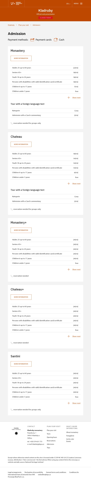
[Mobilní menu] (78, 3)
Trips (48, 448)
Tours (48, 434)
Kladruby (45, 10)
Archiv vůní (70, 439)
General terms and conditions (57, 472)
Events (68, 441)
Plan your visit (51, 430)
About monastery (72, 432)
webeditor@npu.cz (45, 475)
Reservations (51, 441)
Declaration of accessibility (34, 472)
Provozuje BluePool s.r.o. (16, 477)
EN (68, 4)
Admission (50, 444)
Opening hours (52, 437)
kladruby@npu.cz (38, 444)
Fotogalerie (70, 436)
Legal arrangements (15, 472)
